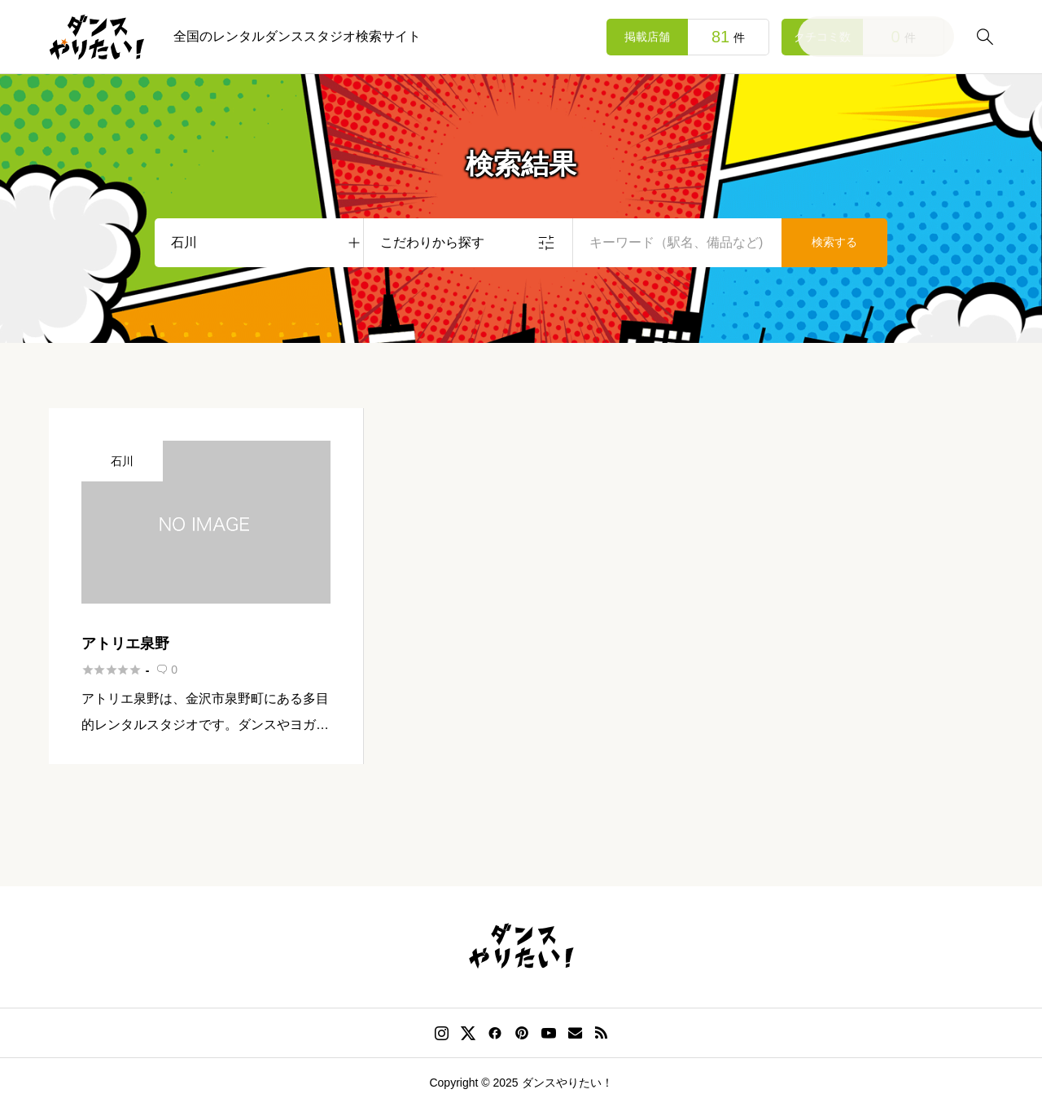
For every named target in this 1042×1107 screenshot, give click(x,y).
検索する (834, 241)
